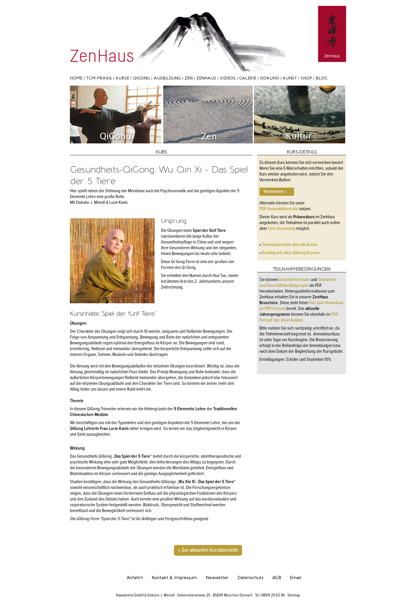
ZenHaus (206, 78)
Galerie (247, 78)
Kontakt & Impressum (174, 577)
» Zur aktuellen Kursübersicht (208, 550)
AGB (276, 577)
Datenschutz (250, 577)
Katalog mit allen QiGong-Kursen (291, 253)
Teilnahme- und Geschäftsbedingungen (298, 283)
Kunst (290, 78)
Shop (306, 78)
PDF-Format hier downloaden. (299, 317)
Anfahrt (135, 577)
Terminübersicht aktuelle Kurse (289, 245)
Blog (321, 78)
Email (295, 577)
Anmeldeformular (295, 280)
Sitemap (293, 595)
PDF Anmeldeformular (278, 209)
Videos (227, 78)
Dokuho (269, 78)
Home (76, 78)
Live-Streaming (281, 229)
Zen (189, 78)
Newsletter (217, 577)
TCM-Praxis (99, 78)
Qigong (141, 78)
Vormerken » (274, 192)
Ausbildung (167, 78)
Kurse (122, 78)
